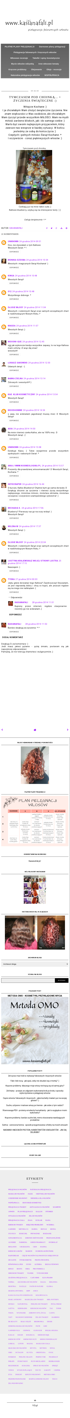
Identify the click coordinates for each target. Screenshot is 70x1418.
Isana (47, 1220)
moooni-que (15, 342)
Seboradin (22, 1308)
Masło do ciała (43, 1344)
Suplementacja (15, 1238)
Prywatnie (35, 1234)
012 (10, 291)
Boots (19, 1269)
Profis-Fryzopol (42, 1260)
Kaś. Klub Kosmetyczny (21, 394)
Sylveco (12, 1234)
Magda (12, 326)
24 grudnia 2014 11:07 (27, 326)
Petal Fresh (56, 1304)
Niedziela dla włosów (40, 1198)
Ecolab (39, 1220)
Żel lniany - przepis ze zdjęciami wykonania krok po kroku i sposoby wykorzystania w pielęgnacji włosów (34, 1092)
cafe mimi (35, 1278)
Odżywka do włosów (45, 1194)
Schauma (26, 1366)
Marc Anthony (15, 1299)
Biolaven (12, 1247)
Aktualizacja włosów (40, 1207)
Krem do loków (15, 1251)
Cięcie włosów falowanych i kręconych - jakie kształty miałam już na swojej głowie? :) (35, 1099)
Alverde (12, 1242)
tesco (54, 1379)
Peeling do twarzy (39, 1304)
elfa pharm (47, 1278)
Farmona (23, 1242)
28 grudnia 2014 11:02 (36, 624)
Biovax (44, 1229)
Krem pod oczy (30, 1339)
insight (18, 1374)
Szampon (57, 1207)
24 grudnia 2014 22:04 (35, 542)
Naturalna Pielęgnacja (40, 1189)
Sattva (11, 1308)
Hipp (28, 1291)
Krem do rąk (43, 1335)
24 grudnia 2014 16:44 (33, 484)
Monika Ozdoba (16, 260)
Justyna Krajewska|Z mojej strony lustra (33, 561)
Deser (49, 1322)
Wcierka (50, 1225)
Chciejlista (25, 1247)
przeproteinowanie (17, 1379)
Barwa (34, 1229)
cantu (52, 1313)
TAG (51, 1308)
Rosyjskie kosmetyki (32, 1203)
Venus (11, 1370)
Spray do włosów (41, 1366)
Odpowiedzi (16, 598)
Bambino (55, 1317)
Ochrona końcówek (44, 1251)
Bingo (10, 1269)
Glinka (50, 1286)
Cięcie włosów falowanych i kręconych (40, 1256)
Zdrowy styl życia (37, 1313)
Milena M (13, 526)
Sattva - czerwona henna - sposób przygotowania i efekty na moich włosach (35, 1125)
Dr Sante (12, 1260)
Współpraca (13, 1203)
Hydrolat (53, 1242)
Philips (11, 1361)
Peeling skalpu (26, 1357)
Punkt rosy (23, 1361)
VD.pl (35, 1405)
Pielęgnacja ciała (16, 1220)
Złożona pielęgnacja (17, 1278)
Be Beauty (12, 1322)
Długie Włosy (15, 307)
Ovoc (51, 1352)
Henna (53, 1229)
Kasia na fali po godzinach (20, 1295)
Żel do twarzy (42, 1317)
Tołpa (10, 1313)
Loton (20, 1344)
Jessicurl (23, 1234)
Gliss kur (38, 1330)
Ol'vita (30, 1352)
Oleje (30, 1194)
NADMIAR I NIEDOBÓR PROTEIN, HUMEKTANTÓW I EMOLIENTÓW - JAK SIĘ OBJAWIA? (35, 1131)
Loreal (11, 1344)
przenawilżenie (53, 1238)
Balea (43, 1282)
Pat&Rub (12, 1357)
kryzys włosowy (33, 1374)
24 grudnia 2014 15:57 (53, 466)
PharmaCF (53, 1357)
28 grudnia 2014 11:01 (43, 602)
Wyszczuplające (24, 1370)
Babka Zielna (15, 378)
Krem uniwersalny (48, 1339)
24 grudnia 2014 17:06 (33, 508)
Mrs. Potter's (53, 1299)
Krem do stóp (14, 1339)
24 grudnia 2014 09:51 (30, 241)
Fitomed (49, 1211)
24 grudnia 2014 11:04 (35, 307)
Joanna (43, 1247)
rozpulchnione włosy (39, 1379)
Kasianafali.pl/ (35, 861)
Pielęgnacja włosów (17, 1189)
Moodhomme (15, 410)
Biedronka (39, 1322)
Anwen (11, 1211)
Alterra (38, 1264)
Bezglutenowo (52, 1264)
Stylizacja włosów (17, 1216)
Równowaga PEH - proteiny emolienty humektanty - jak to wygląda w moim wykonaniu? (35, 1111)
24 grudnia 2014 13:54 (47, 394)
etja (10, 1374)
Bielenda (53, 1282)
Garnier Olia (14, 1330)
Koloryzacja (42, 1295)
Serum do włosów (38, 1308)
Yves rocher (42, 1273)
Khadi (20, 1335)
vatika (11, 1282)
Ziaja (30, 1220)
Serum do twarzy (16, 1273)
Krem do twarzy (15, 1225)
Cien (35, 1247)
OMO (10, 1352)
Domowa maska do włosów (20, 1326)
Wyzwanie (21, 1313)
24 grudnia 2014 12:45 (33, 342)
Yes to (38, 1370)
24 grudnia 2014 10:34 (37, 260)
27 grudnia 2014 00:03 (26, 579)
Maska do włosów (16, 1194)
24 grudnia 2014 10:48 (26, 276)
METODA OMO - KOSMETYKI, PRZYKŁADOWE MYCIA (35, 995)
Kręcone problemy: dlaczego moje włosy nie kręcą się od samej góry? (35, 1086)
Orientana (40, 1352)
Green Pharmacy (37, 1242)
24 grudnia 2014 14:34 (34, 410)
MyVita (33, 1348)
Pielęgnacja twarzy (17, 1207)
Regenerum (13, 1366)
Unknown (13, 241)
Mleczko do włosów (17, 1348)
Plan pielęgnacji (25, 1211)
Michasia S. (14, 508)
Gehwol (26, 1330)
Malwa (30, 1344)
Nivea (52, 1348)
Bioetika (12, 1286)
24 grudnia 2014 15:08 (30, 447)
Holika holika (51, 1330)
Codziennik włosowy (17, 1198)
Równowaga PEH (15, 1264)
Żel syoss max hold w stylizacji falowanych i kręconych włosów (35, 1076)
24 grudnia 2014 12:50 (39, 363)
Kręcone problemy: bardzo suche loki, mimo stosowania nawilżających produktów (35, 1119)
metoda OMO (49, 1374)
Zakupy (47, 1370)
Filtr (38, 1326)
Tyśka (11, 579)
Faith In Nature (36, 1286)
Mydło (11, 1304)
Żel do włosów (35, 1216)
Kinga (11, 276)
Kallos (39, 1211)
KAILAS (11, 1335)
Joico (35, 1291)
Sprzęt (55, 1366)
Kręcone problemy (34, 1225)
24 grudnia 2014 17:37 (30, 526)
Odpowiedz (14, 252)
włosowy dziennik (24, 1317)
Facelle (22, 1286)
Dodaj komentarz (12, 637)
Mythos (43, 1348)
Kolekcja (30, 1335)
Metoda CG (23, 1229)
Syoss (28, 1264)
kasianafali (21, 602)
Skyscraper (15, 484)
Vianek (30, 1273)
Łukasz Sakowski (18, 363)
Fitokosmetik (25, 1260)
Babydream (13, 1256)
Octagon (19, 1352)
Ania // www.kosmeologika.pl (24, 466)
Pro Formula (39, 1269)
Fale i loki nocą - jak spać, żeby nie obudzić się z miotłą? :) (35, 1081)
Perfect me (41, 1357)
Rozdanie (47, 1234)
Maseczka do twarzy (34, 1299)
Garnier (12, 1229)
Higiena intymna (15, 1291)
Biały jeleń (26, 1322)
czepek (57, 1370)
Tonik (58, 1308)
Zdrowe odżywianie (34, 1238)
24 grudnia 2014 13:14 (34, 378)
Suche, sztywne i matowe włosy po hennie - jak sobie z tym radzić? (35, 1105)
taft (10, 1317)
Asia (10, 429)
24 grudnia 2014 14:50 (24, 429)
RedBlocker (54, 1361)
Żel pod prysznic (15, 1383)
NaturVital (23, 1304)
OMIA (27, 1269)
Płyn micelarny (38, 1361)
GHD (45, 1326)
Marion (29, 1251)
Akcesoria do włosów (27, 1282)
